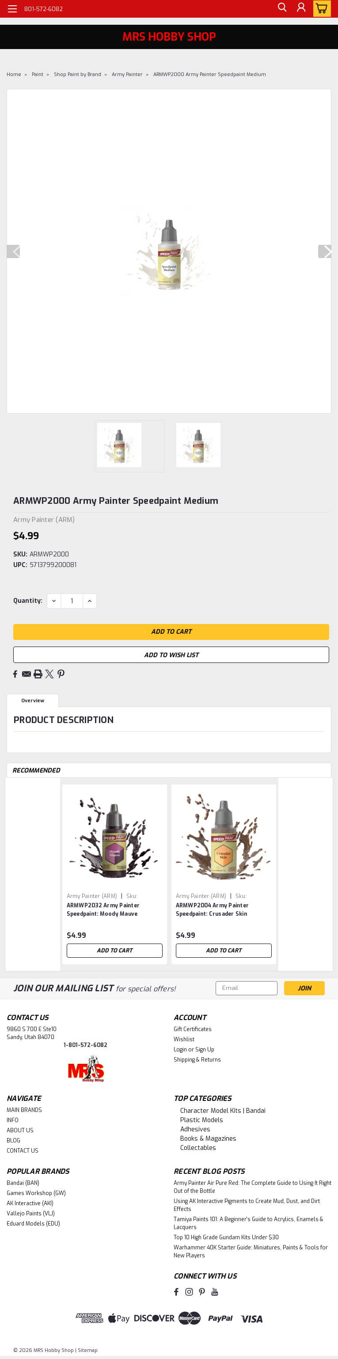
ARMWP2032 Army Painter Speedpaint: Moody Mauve (103, 909)
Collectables (198, 1148)
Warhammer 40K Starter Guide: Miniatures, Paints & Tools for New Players (251, 1251)
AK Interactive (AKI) (30, 1203)
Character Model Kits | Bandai (223, 1111)
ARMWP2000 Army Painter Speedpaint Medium (209, 74)
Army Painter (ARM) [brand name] (92, 896)
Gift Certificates (193, 1029)
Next (324, 251)
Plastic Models (201, 1120)
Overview (32, 700)
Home (14, 74)
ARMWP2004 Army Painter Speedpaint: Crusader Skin (212, 909)
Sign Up (204, 1049)
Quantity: (27, 601)
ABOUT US (20, 1130)
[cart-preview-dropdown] (320, 8)
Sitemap (88, 1350)
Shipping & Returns (197, 1059)
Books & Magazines (208, 1138)
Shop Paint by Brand (77, 74)
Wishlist (184, 1039)
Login (180, 1049)
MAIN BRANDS (24, 1110)
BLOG (13, 1140)
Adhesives (195, 1129)
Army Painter (127, 74)
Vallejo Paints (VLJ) (31, 1213)
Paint (37, 74)
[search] (280, 9)
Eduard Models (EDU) (33, 1223)
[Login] (300, 9)
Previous (13, 251)
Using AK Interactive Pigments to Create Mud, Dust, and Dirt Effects (247, 1205)
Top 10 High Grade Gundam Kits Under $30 (226, 1237)
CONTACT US (22, 1150)
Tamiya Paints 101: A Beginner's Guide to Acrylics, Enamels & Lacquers (248, 1223)
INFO (13, 1120)
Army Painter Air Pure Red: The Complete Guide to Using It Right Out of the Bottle (252, 1187)
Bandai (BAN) (23, 1183)
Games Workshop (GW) (36, 1193)
